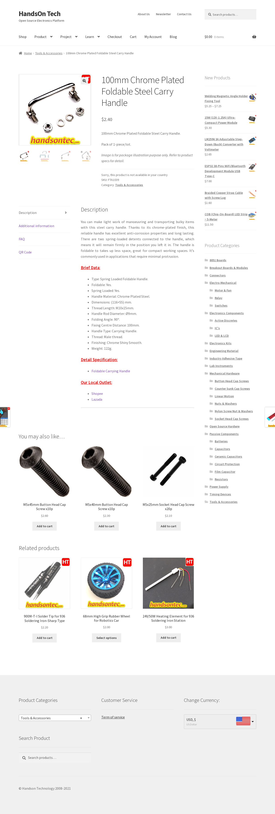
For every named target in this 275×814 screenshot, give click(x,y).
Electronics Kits (220, 343)
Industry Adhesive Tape (226, 358)
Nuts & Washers (226, 404)
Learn (89, 36)
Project (66, 36)
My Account (153, 36)
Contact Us (184, 14)
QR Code (25, 252)
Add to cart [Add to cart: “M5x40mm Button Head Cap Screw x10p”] (106, 526)
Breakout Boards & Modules (229, 268)
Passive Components (224, 434)
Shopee (97, 393)
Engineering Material (224, 351)
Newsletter (163, 14)
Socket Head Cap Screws (232, 419)
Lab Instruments (221, 366)
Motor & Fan (223, 290)
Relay (218, 298)
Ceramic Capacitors (228, 456)
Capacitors (222, 449)
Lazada (97, 399)
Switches (221, 305)
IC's (217, 328)
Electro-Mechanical (223, 283)
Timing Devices (220, 494)
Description (28, 212)
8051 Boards (218, 260)
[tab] (44, 213)
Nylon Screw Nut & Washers (234, 411)
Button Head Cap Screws (232, 381)
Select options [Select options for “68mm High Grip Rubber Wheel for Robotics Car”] (106, 638)
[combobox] (55, 718)
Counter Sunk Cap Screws (232, 389)
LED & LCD (222, 336)
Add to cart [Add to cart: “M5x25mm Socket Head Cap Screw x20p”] (168, 526)
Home (28, 53)
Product (40, 36)
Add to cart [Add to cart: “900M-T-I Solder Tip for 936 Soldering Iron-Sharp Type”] (44, 638)
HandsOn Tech (39, 13)
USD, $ (191, 719)
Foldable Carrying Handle (111, 371)
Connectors (218, 275)
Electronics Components (227, 313)
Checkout (115, 36)
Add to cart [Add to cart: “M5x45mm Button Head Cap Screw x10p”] (44, 526)
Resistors (221, 479)
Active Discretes (226, 320)
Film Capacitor (225, 472)
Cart (133, 36)
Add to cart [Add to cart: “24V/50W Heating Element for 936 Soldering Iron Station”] (168, 638)
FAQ (22, 239)
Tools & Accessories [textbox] (51, 718)
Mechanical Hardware (225, 373)
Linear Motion (224, 396)
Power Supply (219, 487)
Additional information (36, 226)
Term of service (113, 717)
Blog (173, 36)
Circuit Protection (227, 464)
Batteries (221, 441)
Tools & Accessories (48, 53)
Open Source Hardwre (225, 426)
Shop (23, 36)
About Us (144, 14)
